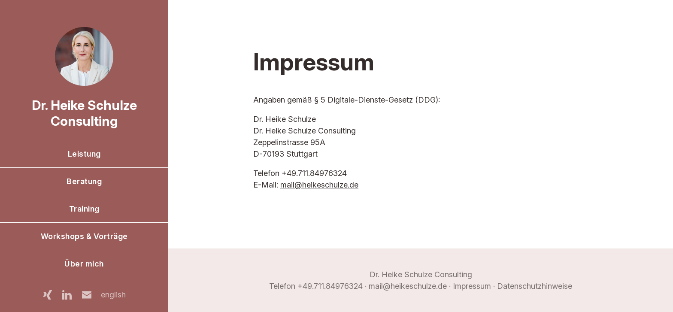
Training (84, 208)
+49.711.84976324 (330, 286)
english (113, 294)
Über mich (84, 263)
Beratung (84, 181)
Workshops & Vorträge (84, 236)
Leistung (84, 153)
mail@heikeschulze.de (319, 184)
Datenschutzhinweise (534, 286)
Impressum (472, 286)
